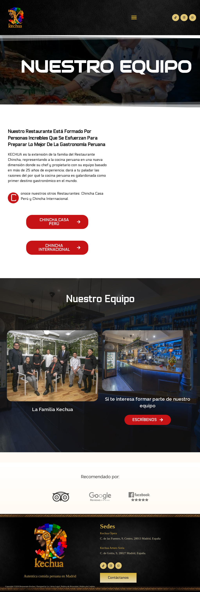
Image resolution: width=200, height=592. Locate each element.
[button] (134, 17)
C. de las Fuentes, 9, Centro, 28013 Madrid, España (130, 538)
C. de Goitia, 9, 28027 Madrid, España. (123, 553)
